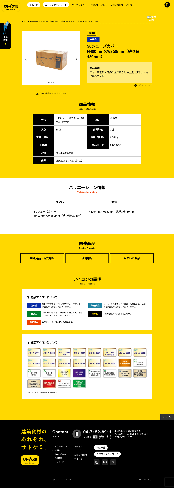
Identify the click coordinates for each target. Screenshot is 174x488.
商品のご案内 (60, 454)
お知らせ (94, 4)
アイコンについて (144, 85)
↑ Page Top (167, 417)
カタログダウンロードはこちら (52, 93)
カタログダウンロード (56, 4)
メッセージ (59, 462)
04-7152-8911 (97, 431)
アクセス (130, 4)
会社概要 (58, 458)
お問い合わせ (116, 4)
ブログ (104, 4)
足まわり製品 (76, 21)
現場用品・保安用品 (49, 21)
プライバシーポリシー (146, 480)
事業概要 (58, 450)
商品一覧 (33, 4)
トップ (24, 21)
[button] (48, 82)
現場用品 (64, 21)
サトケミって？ (79, 4)
